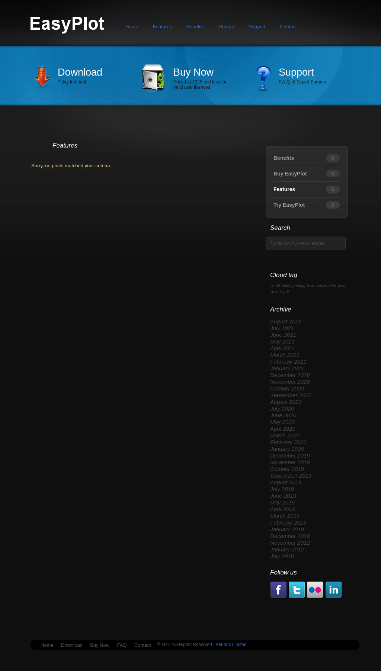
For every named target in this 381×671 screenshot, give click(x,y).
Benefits (195, 26)
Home (131, 26)
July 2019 (282, 489)
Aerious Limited (230, 644)
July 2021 (282, 328)
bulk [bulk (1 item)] (310, 285)
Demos (226, 26)
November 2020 (290, 382)
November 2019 (290, 462)
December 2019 (290, 455)
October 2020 (287, 388)
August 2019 (285, 482)
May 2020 (282, 422)
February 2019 (288, 522)
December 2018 (290, 536)
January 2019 (287, 529)
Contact (288, 26)
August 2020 (285, 402)
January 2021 (287, 368)
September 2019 (290, 475)
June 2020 (283, 415)
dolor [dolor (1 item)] (342, 285)
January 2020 (287, 449)
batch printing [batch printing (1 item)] (293, 285)
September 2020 (290, 395)
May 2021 (282, 341)
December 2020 (290, 375)
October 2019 (287, 469)
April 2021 (282, 348)
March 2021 (285, 355)
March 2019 (285, 516)
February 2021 (288, 361)
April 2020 (282, 428)
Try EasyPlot (289, 205)
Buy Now (193, 72)
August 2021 (285, 321)
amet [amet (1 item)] (275, 285)
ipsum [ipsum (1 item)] (276, 291)
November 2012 (290, 542)
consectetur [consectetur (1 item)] (326, 285)
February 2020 (288, 442)
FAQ (122, 645)
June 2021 (283, 335)
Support (257, 26)
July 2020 (282, 408)
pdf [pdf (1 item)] (286, 291)
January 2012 (287, 549)
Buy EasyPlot (290, 174)
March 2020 (285, 435)
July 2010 (282, 556)
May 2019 (282, 502)
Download (80, 72)
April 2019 (282, 509)
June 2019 (283, 496)
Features (162, 26)
